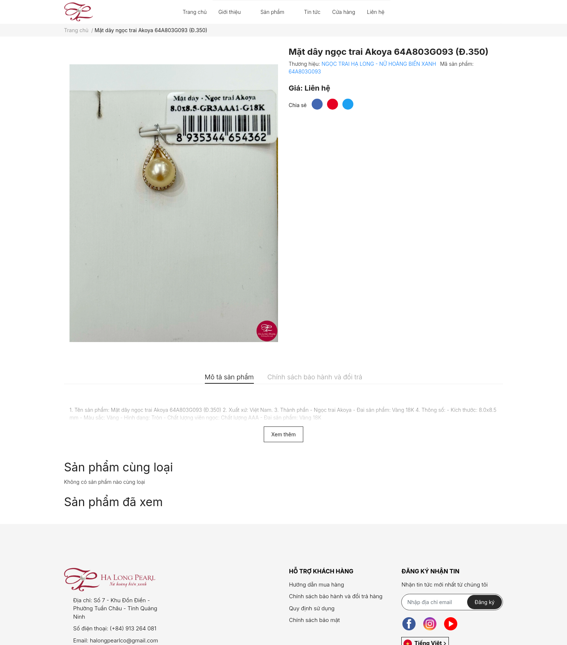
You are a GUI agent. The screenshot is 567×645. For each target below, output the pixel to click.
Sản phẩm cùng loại (118, 467)
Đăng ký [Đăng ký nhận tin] (484, 602)
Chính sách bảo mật (314, 619)
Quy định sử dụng (312, 608)
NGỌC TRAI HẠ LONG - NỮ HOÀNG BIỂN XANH (380, 64)
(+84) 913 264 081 (133, 628)
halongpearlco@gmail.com (124, 640)
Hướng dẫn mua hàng (316, 584)
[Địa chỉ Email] (452, 602)
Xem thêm (283, 434)
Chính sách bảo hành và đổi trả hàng (336, 596)
